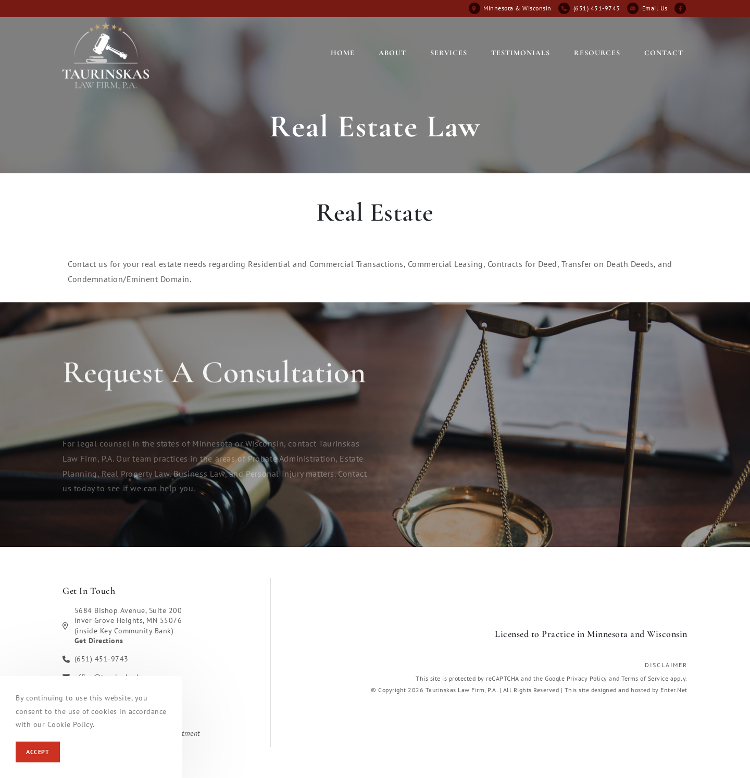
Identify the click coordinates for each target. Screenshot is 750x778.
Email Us (655, 8)
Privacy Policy (587, 678)
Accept (37, 752)
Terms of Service (644, 678)
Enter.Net (674, 690)
